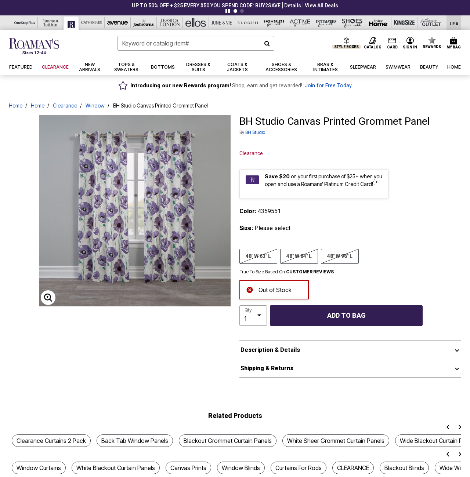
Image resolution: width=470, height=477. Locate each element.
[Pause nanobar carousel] (228, 11)
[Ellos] (196, 22)
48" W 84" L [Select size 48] (299, 255)
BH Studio (255, 132)
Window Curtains (39, 467)
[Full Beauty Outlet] (430, 22)
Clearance (65, 105)
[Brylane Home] (378, 22)
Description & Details (270, 349)
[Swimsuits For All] (274, 22)
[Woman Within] (51, 22)
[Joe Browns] (144, 22)
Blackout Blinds (404, 467)
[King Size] (404, 22)
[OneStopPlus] (25, 22)
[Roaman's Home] (34, 46)
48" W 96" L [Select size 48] (339, 255)
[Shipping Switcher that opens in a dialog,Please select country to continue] (454, 23)
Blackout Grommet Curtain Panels (228, 440)
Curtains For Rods (298, 467)
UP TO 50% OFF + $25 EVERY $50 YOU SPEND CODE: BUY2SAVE (206, 5)
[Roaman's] (71, 23)
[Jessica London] (170, 22)
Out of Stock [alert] (269, 289)
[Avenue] (118, 22)
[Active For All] (300, 22)
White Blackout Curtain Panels (115, 467)
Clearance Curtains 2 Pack (51, 440)
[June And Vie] (222, 22)
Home (15, 105)
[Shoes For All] (352, 22)
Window (95, 105)
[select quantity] (253, 315)
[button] (292, 5)
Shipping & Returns (267, 368)
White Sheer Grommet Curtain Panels (335, 440)
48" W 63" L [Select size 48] (258, 255)
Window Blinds (241, 467)
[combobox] (196, 43)
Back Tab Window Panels (134, 440)
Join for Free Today (328, 86)
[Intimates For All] (326, 22)
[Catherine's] (92, 22)
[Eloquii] (248, 22)
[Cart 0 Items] (455, 43)
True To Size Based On (287, 271)
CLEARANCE (353, 467)
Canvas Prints (188, 467)
